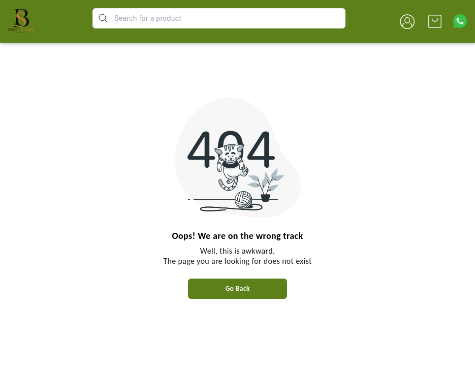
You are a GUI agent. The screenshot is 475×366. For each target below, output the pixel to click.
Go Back (237, 288)
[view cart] (435, 21)
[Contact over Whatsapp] (460, 21)
